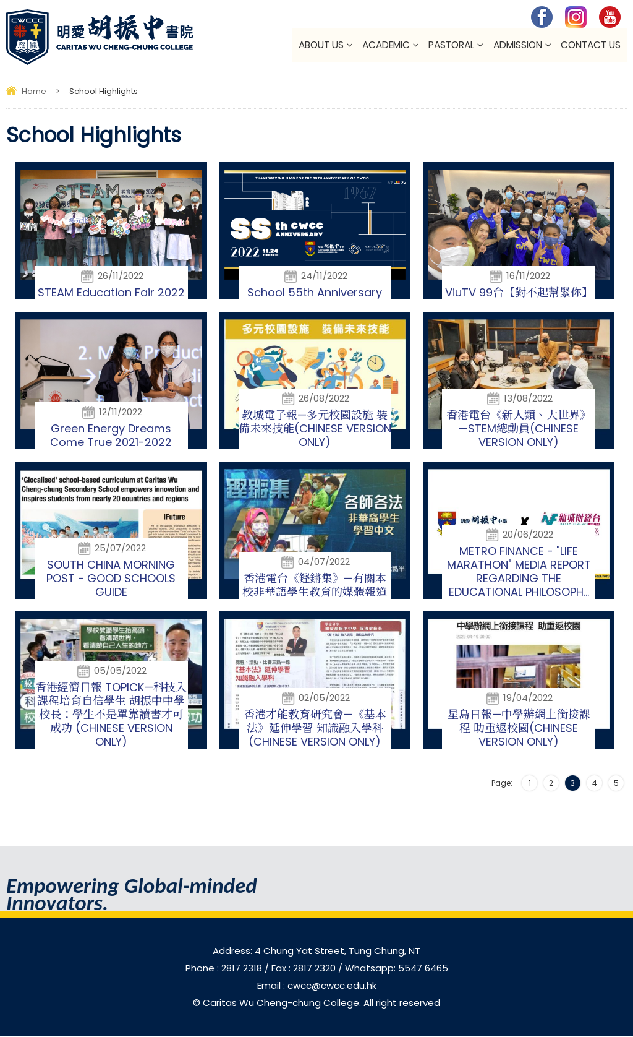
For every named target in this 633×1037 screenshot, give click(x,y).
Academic (386, 45)
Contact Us (591, 45)
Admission (517, 45)
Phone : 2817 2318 (225, 968)
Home (34, 92)
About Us (320, 45)
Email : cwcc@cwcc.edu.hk (316, 985)
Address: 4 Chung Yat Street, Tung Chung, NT (316, 951)
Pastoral (451, 45)
